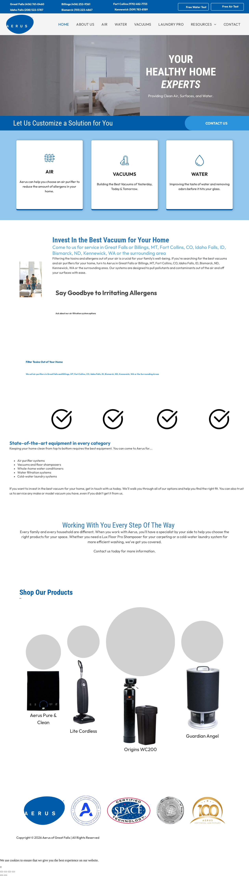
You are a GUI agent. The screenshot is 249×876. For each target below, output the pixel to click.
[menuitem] (64, 24)
